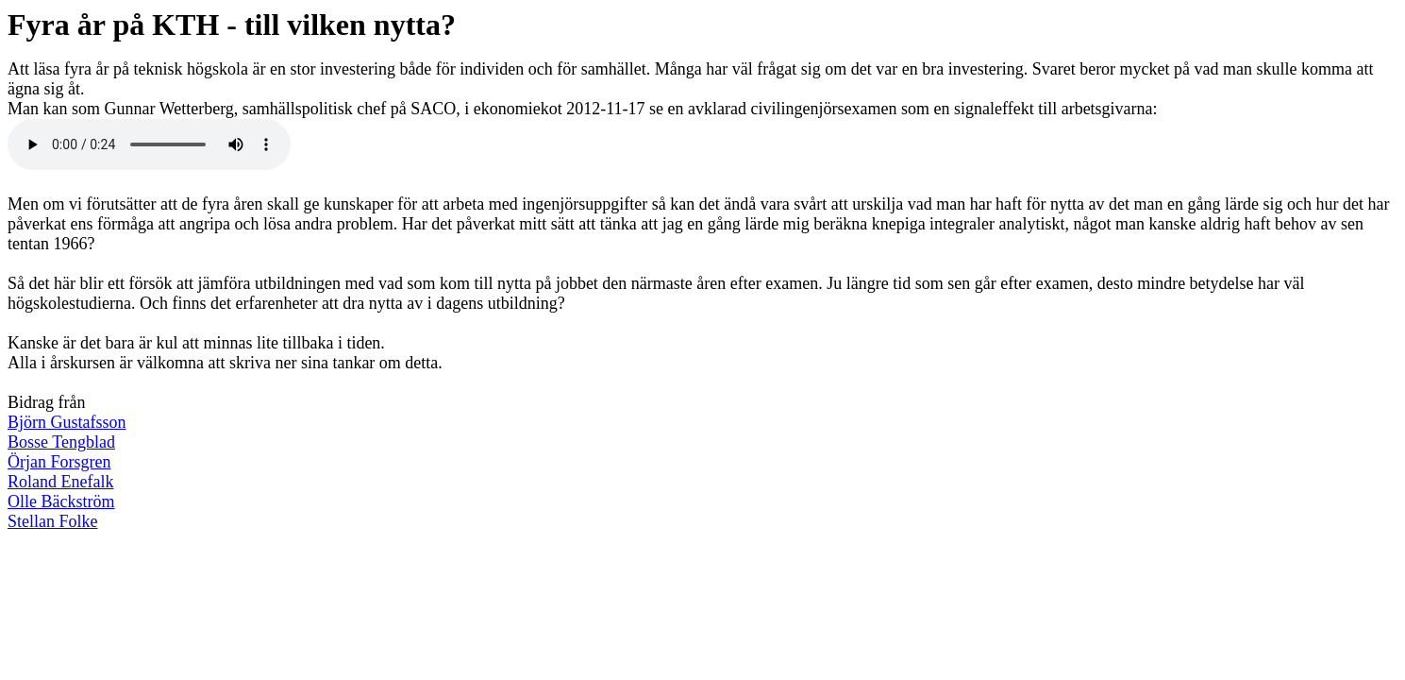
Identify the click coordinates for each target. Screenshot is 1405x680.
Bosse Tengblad (61, 442)
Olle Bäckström (61, 501)
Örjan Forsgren (59, 461)
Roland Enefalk (60, 481)
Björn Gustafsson (67, 422)
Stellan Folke (53, 521)
